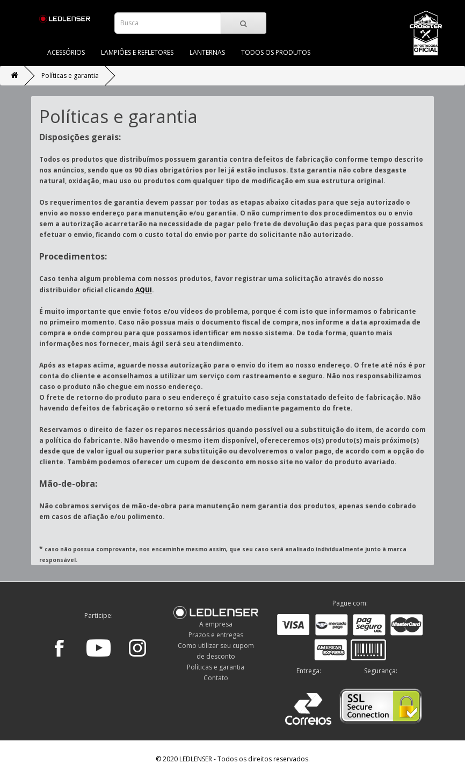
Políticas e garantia (70, 75)
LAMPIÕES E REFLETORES (137, 52)
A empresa (216, 624)
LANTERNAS (207, 52)
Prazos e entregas (215, 634)
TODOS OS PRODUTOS (275, 52)
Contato (216, 677)
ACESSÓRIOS (66, 52)
